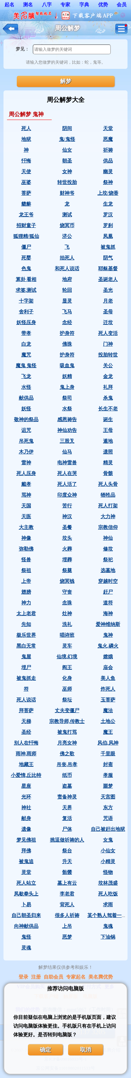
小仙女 (108, 850)
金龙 (108, 376)
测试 (67, 214)
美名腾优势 (100, 977)
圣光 (108, 290)
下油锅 (108, 937)
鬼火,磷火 (107, 646)
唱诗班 (67, 635)
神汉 (67, 516)
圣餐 (67, 527)
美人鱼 (108, 678)
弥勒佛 (26, 549)
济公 (67, 236)
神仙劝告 (67, 430)
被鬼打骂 (67, 732)
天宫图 (108, 796)
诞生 (108, 419)
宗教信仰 (108, 527)
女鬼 (108, 840)
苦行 (67, 505)
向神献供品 (26, 926)
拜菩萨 (26, 710)
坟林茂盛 (108, 883)
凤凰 (108, 236)
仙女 (67, 150)
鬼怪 (26, 937)
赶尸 (108, 592)
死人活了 (67, 484)
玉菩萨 (108, 699)
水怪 (26, 387)
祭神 (108, 182)
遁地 (108, 441)
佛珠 (67, 344)
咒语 (108, 818)
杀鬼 (108, 398)
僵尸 (26, 247)
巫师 (67, 689)
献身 (26, 818)
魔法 (108, 710)
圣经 (26, 732)
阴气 (108, 257)
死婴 (26, 257)
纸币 (67, 775)
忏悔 (26, 160)
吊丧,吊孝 (67, 764)
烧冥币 (67, 225)
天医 (26, 516)
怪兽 (26, 559)
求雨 (108, 904)
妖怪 (26, 408)
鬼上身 (67, 387)
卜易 (26, 904)
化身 (67, 678)
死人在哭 (67, 473)
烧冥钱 (67, 581)
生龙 (108, 204)
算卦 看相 (26, 279)
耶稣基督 (108, 268)
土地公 (108, 721)
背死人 (67, 904)
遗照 (108, 451)
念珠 (67, 602)
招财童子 (26, 225)
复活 (67, 818)
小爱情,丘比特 (26, 775)
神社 (26, 807)
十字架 (26, 301)
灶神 (67, 613)
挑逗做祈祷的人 (67, 840)
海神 (108, 613)
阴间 (67, 128)
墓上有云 (67, 883)
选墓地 (108, 570)
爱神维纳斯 (108, 624)
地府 (67, 279)
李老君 (67, 893)
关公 (108, 365)
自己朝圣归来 (26, 915)
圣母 (108, 311)
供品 (108, 160)
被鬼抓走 (26, 678)
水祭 (67, 408)
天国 (26, 505)
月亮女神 (67, 743)
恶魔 (108, 139)
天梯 (26, 721)
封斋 (108, 764)
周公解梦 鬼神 (26, 114)
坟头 (67, 538)
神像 (26, 538)
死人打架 (108, 505)
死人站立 (26, 883)
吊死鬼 (26, 441)
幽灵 (108, 171)
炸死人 (108, 689)
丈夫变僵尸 (67, 710)
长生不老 (108, 408)
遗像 (26, 829)
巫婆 (26, 182)
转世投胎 (67, 182)
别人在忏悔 (26, 743)
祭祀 (108, 559)
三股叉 (67, 441)
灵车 (67, 646)
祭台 (67, 850)
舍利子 (26, 311)
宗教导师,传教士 (67, 721)
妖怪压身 (26, 322)
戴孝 (26, 484)
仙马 (67, 451)
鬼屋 (26, 656)
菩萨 (26, 193)
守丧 (67, 592)
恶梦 (67, 937)
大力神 (108, 516)
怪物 (108, 872)
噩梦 (108, 786)
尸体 (67, 829)
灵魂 (26, 947)
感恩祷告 (67, 419)
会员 (121, 4)
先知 (26, 624)
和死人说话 (67, 268)
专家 (65, 4)
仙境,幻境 (67, 656)
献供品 (26, 398)
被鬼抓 (108, 247)
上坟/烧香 (107, 193)
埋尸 (26, 667)
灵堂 (26, 872)
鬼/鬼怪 (67, 139)
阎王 (67, 667)
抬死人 (67, 257)
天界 (67, 807)
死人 (26, 128)
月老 (108, 301)
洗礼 (67, 624)
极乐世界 (26, 635)
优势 (103, 4)
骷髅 (67, 872)
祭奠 (67, 570)
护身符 (67, 333)
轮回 (67, 290)
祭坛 (67, 699)
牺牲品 (108, 495)
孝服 (108, 775)
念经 (67, 322)
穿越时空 (108, 581)
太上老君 (26, 613)
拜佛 (26, 850)
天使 (26, 171)
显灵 (67, 301)
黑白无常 (26, 646)
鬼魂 (108, 926)
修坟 (108, 549)
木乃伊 (26, 451)
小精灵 (108, 861)
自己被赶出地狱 (108, 829)
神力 (26, 602)
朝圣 (67, 160)
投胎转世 (108, 354)
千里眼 (108, 753)
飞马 (67, 311)
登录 (23, 977)
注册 (36, 977)
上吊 (67, 926)
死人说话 (26, 699)
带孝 (26, 333)
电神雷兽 (67, 462)
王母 (108, 430)
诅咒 (26, 430)
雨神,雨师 (26, 753)
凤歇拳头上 (26, 893)
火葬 (67, 549)
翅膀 (26, 592)
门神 (108, 344)
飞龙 (26, 376)
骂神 (26, 495)
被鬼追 (26, 861)
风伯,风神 (107, 743)
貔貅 (26, 204)
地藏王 (26, 764)
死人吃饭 (108, 893)
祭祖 (26, 570)
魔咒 (26, 354)
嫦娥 (108, 656)
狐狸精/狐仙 (26, 236)
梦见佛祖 (26, 840)
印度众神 (67, 495)
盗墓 (67, 786)
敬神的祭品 (26, 419)
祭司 (67, 398)
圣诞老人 (108, 279)
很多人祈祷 (67, 915)
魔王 (108, 732)
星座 (26, 786)
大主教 (26, 527)
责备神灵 (67, 796)
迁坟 (108, 322)
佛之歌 (67, 753)
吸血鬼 (67, 365)
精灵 (108, 462)
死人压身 (26, 473)
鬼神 (108, 635)
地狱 (26, 139)
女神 (67, 171)
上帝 (26, 581)
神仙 (108, 538)
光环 (26, 796)
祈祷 (108, 150)
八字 (47, 4)
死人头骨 (108, 484)
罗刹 (108, 225)
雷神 (26, 462)
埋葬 (67, 559)
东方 (108, 807)
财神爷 (67, 193)
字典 (84, 4)
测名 (28, 4)
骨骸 (108, 473)
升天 (67, 861)
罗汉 (108, 214)
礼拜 (108, 387)
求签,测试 (26, 290)
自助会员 (53, 977)
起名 (9, 4)
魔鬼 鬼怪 (26, 365)
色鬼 (26, 268)
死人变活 (108, 333)
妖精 (67, 376)
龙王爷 (26, 214)
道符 (108, 602)
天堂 (108, 128)
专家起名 (76, 977)
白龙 (26, 344)
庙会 (108, 667)
